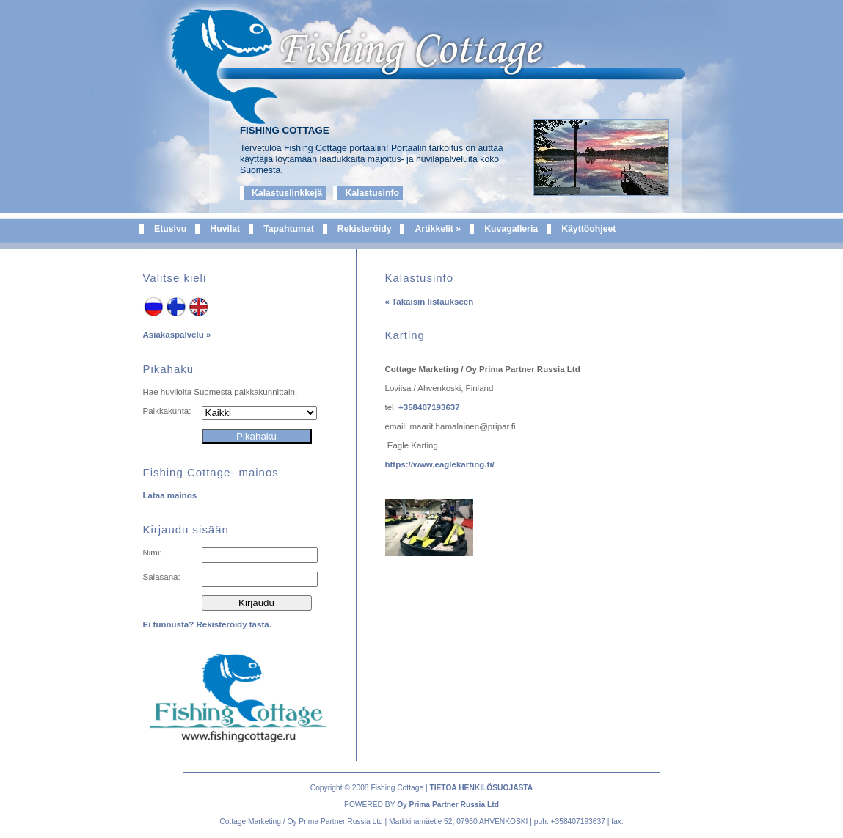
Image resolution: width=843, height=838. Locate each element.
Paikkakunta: (167, 411)
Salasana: (161, 576)
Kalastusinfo (372, 193)
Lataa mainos (170, 495)
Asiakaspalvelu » (177, 334)
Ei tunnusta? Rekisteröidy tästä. (207, 624)
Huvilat (225, 229)
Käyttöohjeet (588, 229)
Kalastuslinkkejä (287, 193)
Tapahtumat (288, 229)
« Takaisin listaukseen (429, 301)
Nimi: (152, 552)
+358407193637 (429, 407)
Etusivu (170, 229)
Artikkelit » (438, 229)
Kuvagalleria (511, 229)
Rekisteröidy (364, 229)
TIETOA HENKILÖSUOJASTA (481, 788)
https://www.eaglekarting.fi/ (440, 464)
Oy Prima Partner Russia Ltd (448, 805)
